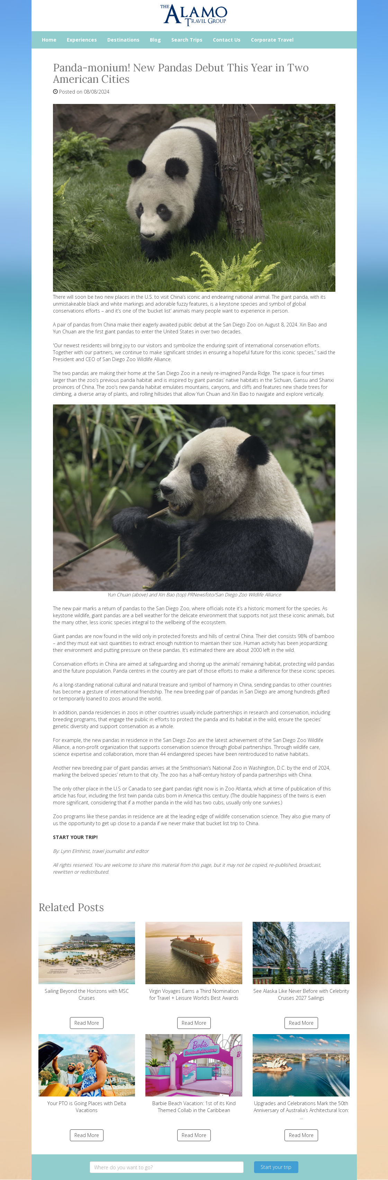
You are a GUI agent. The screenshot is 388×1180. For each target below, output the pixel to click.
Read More (86, 1023)
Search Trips (186, 39)
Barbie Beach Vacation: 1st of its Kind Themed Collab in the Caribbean (193, 1073)
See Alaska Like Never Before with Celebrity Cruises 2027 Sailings (301, 961)
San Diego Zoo (173, 373)
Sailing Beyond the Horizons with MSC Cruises (86, 961)
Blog (155, 39)
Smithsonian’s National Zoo (211, 767)
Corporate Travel (272, 39)
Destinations (123, 39)
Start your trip (276, 1167)
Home (49, 39)
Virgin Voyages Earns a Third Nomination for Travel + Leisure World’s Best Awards (193, 961)
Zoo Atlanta (238, 788)
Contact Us (227, 39)
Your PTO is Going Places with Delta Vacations (86, 1073)
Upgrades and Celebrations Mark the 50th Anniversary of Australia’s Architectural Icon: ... (301, 1077)
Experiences (82, 39)
